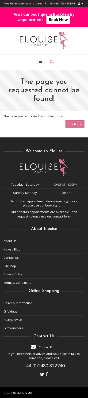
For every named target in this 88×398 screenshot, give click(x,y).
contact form (62, 216)
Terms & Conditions (17, 282)
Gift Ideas (10, 311)
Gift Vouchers (13, 328)
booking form (54, 205)
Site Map (10, 266)
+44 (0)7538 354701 (62, 3)
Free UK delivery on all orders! (23, 3)
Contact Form (44, 347)
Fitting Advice (13, 319)
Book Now (58, 19)
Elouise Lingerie (23, 392)
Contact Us (11, 257)
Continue (75, 124)
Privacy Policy (13, 274)
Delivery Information (18, 303)
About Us (10, 241)
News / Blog (12, 249)
